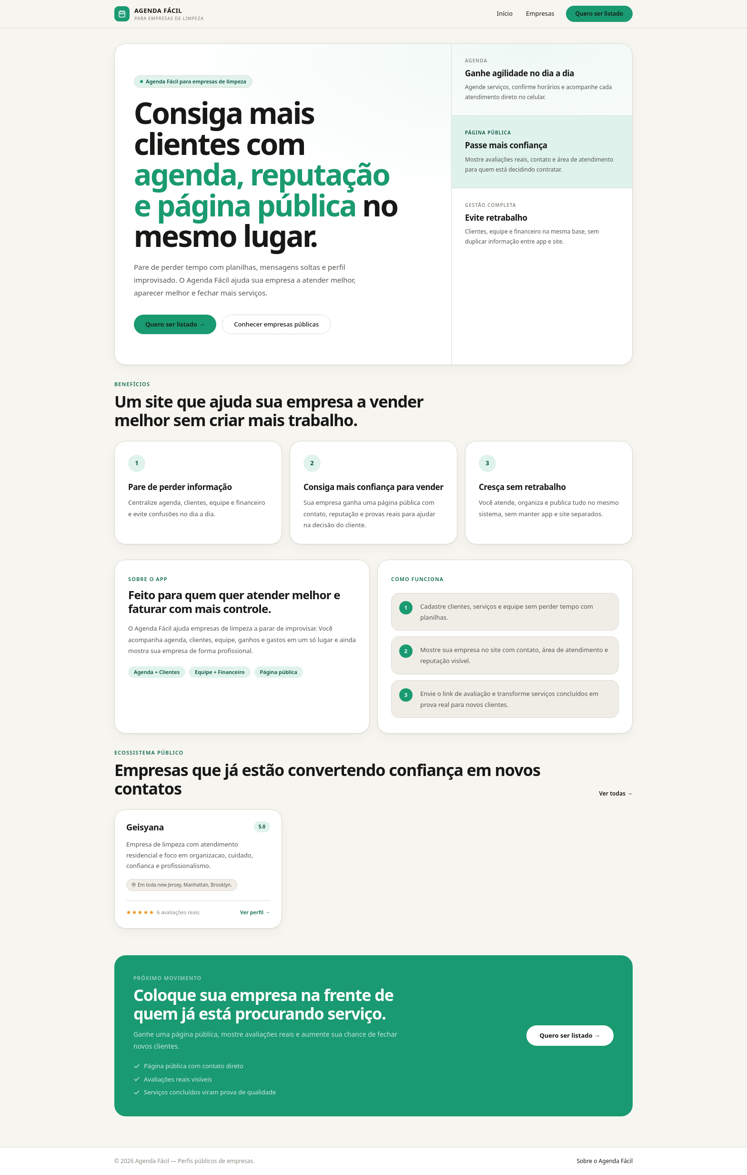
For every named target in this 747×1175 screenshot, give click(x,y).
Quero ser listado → (175, 324)
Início (505, 13)
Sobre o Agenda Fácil (604, 1161)
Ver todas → (616, 793)
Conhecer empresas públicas (276, 324)
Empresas (540, 13)
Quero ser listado (599, 14)
